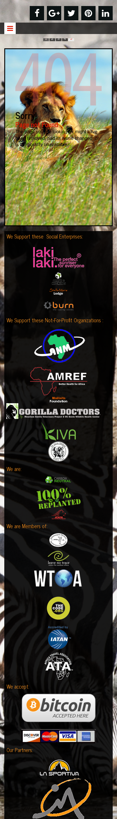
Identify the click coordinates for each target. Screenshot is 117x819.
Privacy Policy (58, 788)
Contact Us (58, 810)
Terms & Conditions (58, 799)
